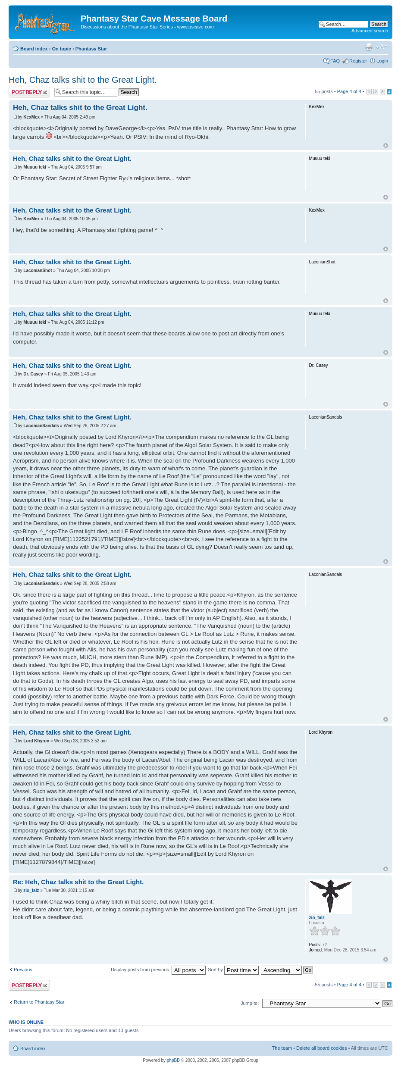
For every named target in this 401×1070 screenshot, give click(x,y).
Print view (368, 47)
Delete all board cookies (321, 1048)
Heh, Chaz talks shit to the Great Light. (83, 79)
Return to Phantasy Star (39, 1001)
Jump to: (250, 1003)
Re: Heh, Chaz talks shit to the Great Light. (78, 881)
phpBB (173, 1060)
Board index (34, 48)
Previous (23, 969)
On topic (61, 48)
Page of (349, 91)
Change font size (382, 47)
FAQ (335, 60)
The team (282, 1048)
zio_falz (31, 890)
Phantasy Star (91, 48)
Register (358, 60)
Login (382, 60)
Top (385, 145)
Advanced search (369, 30)
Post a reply (29, 92)
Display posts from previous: (158, 969)
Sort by (233, 969)
